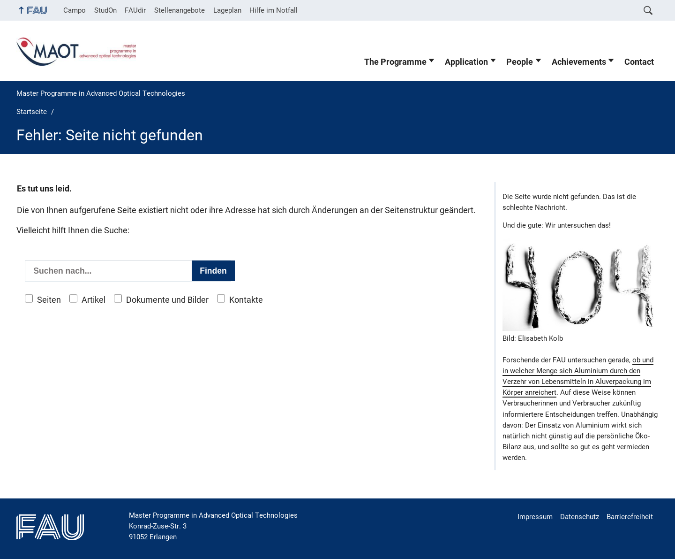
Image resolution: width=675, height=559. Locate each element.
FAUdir (135, 10)
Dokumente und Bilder (167, 300)
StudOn (105, 10)
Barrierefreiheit (630, 517)
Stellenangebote (179, 10)
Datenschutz (579, 517)
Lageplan (227, 10)
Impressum (535, 517)
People (519, 62)
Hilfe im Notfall (273, 10)
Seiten (49, 300)
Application (466, 62)
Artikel (93, 300)
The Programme (395, 62)
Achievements (579, 62)
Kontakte (246, 300)
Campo (74, 10)
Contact (639, 62)
